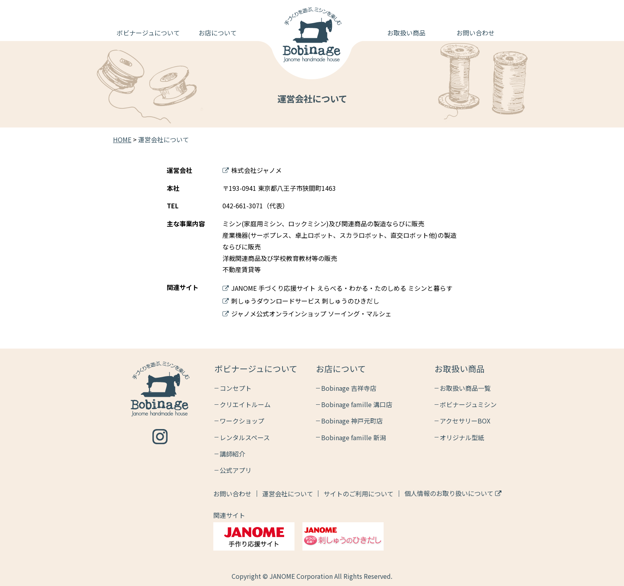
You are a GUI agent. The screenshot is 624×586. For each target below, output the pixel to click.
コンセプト (236, 388)
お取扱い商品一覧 (465, 388)
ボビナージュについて (148, 32)
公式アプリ (236, 470)
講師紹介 (232, 454)
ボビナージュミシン (468, 404)
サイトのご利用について (359, 493)
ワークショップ (242, 420)
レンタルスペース (245, 437)
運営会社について (287, 493)
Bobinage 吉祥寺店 (348, 388)
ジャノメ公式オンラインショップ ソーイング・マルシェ (307, 313)
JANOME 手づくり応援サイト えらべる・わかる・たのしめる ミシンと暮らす (337, 288)
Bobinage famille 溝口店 (356, 404)
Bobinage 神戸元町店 (352, 420)
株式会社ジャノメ (252, 170)
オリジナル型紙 (462, 437)
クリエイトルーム (245, 404)
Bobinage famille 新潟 (353, 437)
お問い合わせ (475, 32)
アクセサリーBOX (465, 420)
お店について (218, 32)
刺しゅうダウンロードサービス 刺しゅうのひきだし (300, 301)
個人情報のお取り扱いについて (452, 493)
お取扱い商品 (406, 32)
